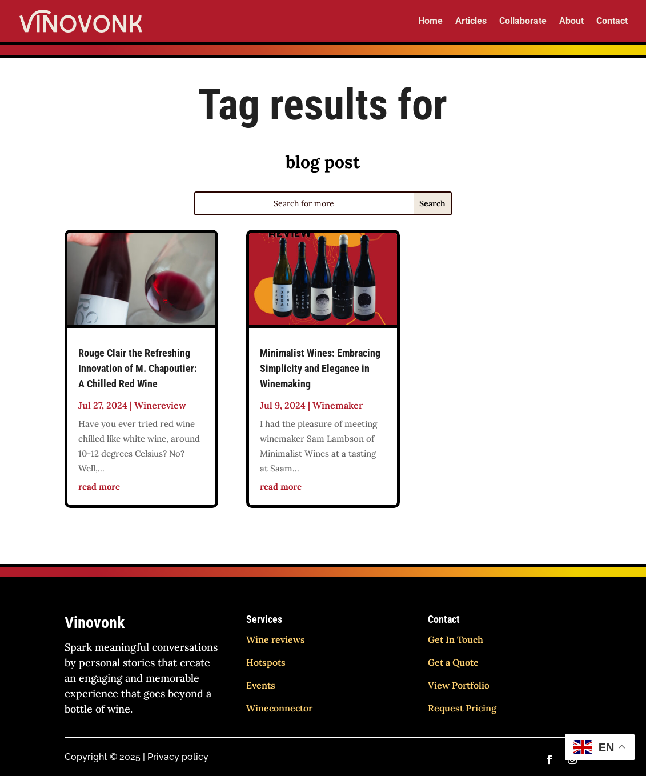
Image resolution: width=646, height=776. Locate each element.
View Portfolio (458, 685)
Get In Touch (455, 639)
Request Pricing (462, 708)
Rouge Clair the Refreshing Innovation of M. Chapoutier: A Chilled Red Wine (137, 368)
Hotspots (266, 662)
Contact (612, 21)
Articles (471, 21)
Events (260, 685)
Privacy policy (177, 756)
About (571, 21)
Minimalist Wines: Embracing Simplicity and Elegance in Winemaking (320, 368)
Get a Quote (453, 662)
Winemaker (337, 405)
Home (430, 21)
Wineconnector (279, 708)
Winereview (160, 405)
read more (99, 486)
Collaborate (523, 21)
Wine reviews (275, 639)
